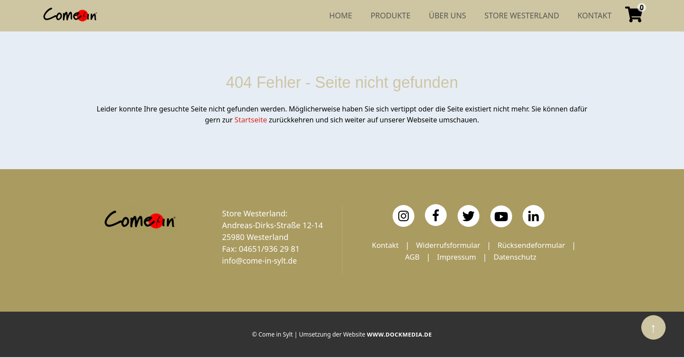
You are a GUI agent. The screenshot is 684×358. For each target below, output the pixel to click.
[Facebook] (436, 215)
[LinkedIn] (533, 215)
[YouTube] (501, 216)
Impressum (530, 256)
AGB (484, 256)
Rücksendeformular (422, 256)
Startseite (251, 119)
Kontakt (425, 245)
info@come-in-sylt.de (261, 260)
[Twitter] (468, 215)
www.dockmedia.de (399, 336)
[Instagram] (403, 215)
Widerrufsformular (491, 245)
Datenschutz (470, 268)
